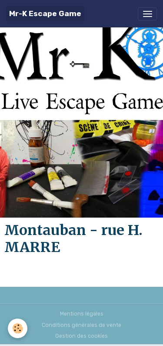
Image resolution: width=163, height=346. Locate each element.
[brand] (45, 13)
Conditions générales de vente (81, 325)
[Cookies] (17, 328)
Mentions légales (81, 314)
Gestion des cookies (81, 336)
